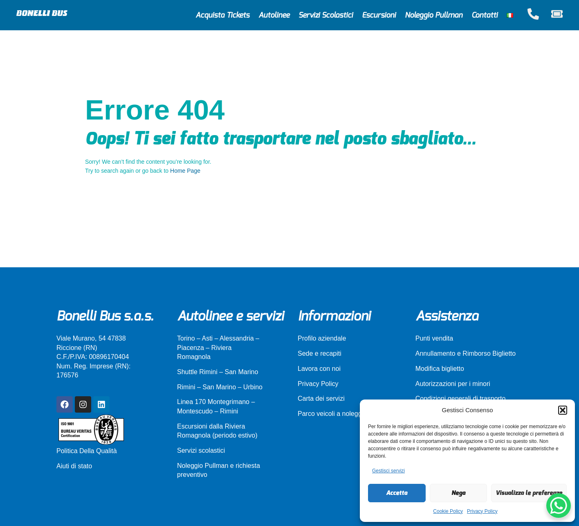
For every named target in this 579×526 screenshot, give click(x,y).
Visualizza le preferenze (529, 493)
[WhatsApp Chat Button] (558, 505)
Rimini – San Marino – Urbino (220, 387)
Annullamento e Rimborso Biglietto (465, 353)
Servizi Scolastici (325, 15)
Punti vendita (434, 338)
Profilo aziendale (322, 338)
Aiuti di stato (74, 466)
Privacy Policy (482, 511)
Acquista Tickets (222, 15)
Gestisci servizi (388, 471)
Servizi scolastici (201, 450)
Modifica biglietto (439, 368)
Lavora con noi (319, 368)
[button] (563, 410)
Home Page (185, 170)
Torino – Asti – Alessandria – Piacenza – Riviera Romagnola (218, 347)
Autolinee (274, 15)
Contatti (484, 15)
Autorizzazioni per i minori (452, 383)
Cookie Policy (448, 511)
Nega (458, 493)
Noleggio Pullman (433, 15)
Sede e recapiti (319, 353)
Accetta (396, 493)
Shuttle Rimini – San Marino (217, 371)
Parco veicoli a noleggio (332, 413)
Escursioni (379, 15)
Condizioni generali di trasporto (460, 398)
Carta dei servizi (321, 398)
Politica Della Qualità (86, 450)
